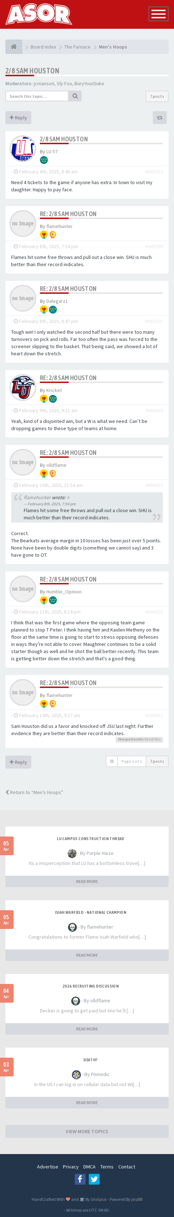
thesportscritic (131, 739)
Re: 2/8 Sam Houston (68, 214)
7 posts (157, 96)
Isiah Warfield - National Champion (91, 912)
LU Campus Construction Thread (90, 838)
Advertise (47, 1166)
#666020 (154, 611)
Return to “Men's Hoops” (34, 792)
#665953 (154, 171)
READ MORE (87, 881)
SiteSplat (98, 1199)
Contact (126, 1166)
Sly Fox (64, 83)
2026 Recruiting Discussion (91, 986)
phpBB (136, 1199)
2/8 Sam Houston (32, 71)
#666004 (154, 410)
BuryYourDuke (89, 83)
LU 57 (52, 151)
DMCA (89, 1166)
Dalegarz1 (57, 301)
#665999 (154, 246)
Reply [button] (18, 117)
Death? (90, 1059)
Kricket (54, 390)
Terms (107, 1166)
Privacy (71, 1166)
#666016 (154, 485)
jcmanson (44, 83)
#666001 (154, 321)
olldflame (56, 465)
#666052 (154, 715)
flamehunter (59, 226)
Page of (132, 761)
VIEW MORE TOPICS (87, 1131)
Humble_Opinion (64, 591)
